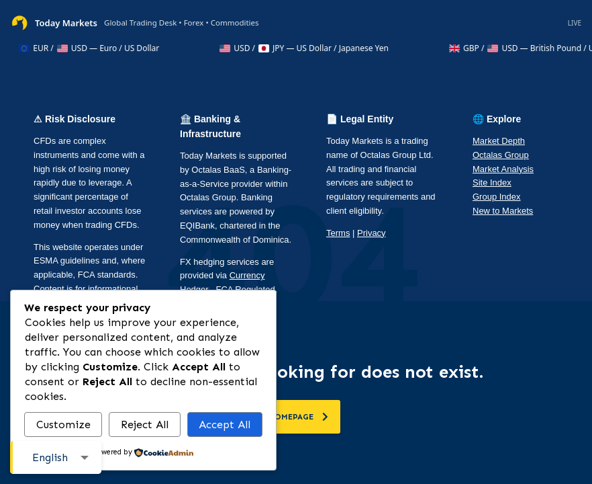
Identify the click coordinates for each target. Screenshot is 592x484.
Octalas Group (501, 155)
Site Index (492, 182)
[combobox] (55, 457)
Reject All (144, 424)
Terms (338, 233)
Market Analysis (503, 169)
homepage (298, 416)
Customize (63, 424)
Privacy (371, 233)
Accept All (224, 424)
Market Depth (499, 141)
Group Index (497, 197)
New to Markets (503, 211)
